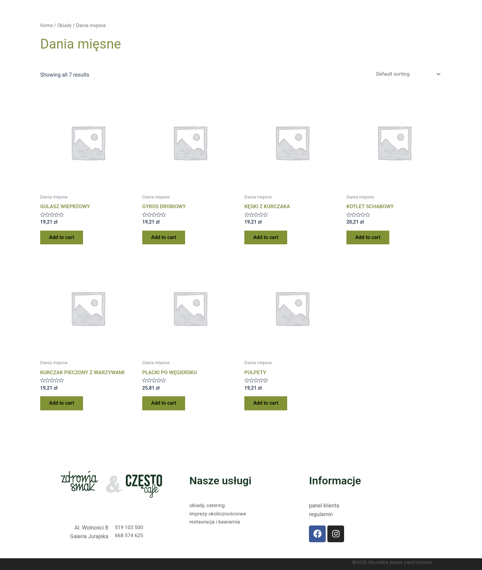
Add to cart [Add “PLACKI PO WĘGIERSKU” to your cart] (165, 407)
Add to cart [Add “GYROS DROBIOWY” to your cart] (165, 239)
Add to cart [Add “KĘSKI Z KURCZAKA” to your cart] (267, 239)
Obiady (65, 25)
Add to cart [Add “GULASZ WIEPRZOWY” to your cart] (63, 239)
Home (47, 25)
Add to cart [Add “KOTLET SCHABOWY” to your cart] (369, 239)
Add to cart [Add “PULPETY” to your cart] (267, 407)
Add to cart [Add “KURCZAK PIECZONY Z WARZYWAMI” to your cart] (63, 407)
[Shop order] (405, 74)
